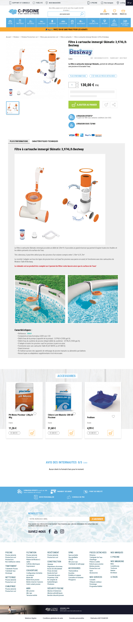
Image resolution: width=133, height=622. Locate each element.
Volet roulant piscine (33, 584)
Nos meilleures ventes (12, 562)
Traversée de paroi (53, 575)
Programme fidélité (95, 586)
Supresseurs (30, 566)
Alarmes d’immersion (54, 591)
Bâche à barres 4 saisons (34, 582)
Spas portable (73, 555)
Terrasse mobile (31, 595)
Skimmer (50, 564)
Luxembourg (115, 566)
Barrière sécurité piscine (55, 595)
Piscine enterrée (10, 555)
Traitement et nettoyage (76, 564)
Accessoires (93, 573)
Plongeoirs (72, 580)
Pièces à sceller (94, 562)
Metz (112, 564)
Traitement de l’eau (95, 557)
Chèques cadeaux (95, 582)
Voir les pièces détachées (103, 76)
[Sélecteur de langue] (129, 3)
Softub (70, 560)
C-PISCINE (93, 3)
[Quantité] (72, 85)
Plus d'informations (78, 76)
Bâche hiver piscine (32, 580)
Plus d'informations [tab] (19, 141)
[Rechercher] (66, 14)
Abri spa (29, 593)
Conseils (92, 580)
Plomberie (50, 584)
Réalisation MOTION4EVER (99, 618)
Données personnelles (76, 618)
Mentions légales (30, 618)
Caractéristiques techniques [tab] (45, 141)
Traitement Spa (10, 571)
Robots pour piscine (96, 564)
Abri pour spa (73, 562)
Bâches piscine (94, 566)
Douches (71, 573)
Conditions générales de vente (53, 618)
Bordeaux (114, 573)
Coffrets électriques (33, 564)
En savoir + (14, 433)
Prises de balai (52, 571)
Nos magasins (55, 3)
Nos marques (108, 3)
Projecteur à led (52, 577)
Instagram (62, 531)
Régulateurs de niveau (54, 566)
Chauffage (93, 560)
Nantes (113, 570)
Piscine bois (9, 560)
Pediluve (91, 417)
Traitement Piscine (11, 569)
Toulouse (114, 568)
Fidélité (39, 3)
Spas (91, 571)
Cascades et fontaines (75, 577)
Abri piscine (30, 591)
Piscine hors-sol (10, 557)
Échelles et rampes (74, 575)
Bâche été (29, 577)
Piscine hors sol (10, 582)
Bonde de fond (52, 573)
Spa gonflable (73, 557)
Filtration (92, 555)
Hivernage (8, 573)
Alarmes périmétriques (54, 593)
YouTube (55, 531)
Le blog (122, 3)
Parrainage (93, 584)
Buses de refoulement (54, 569)
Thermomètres (73, 571)
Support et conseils (21, 3)
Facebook (49, 531)
